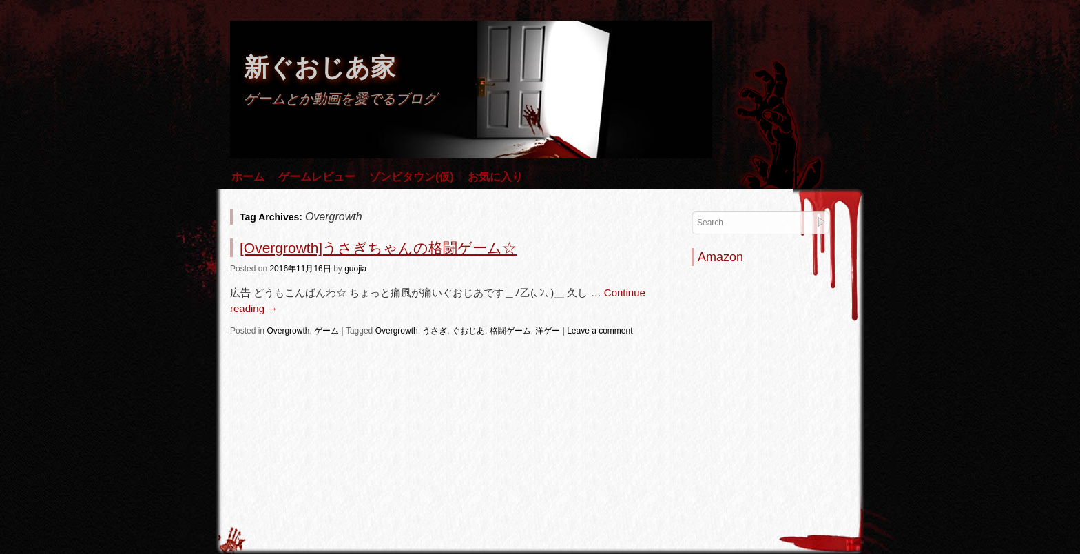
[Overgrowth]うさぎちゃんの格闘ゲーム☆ (378, 248)
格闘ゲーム (510, 331)
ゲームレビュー (316, 177)
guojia (355, 269)
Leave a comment (599, 331)
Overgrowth (288, 331)
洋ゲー (547, 331)
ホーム (247, 177)
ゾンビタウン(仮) (411, 177)
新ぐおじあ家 (319, 67)
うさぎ (434, 331)
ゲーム (326, 331)
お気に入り (495, 177)
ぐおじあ (468, 331)
